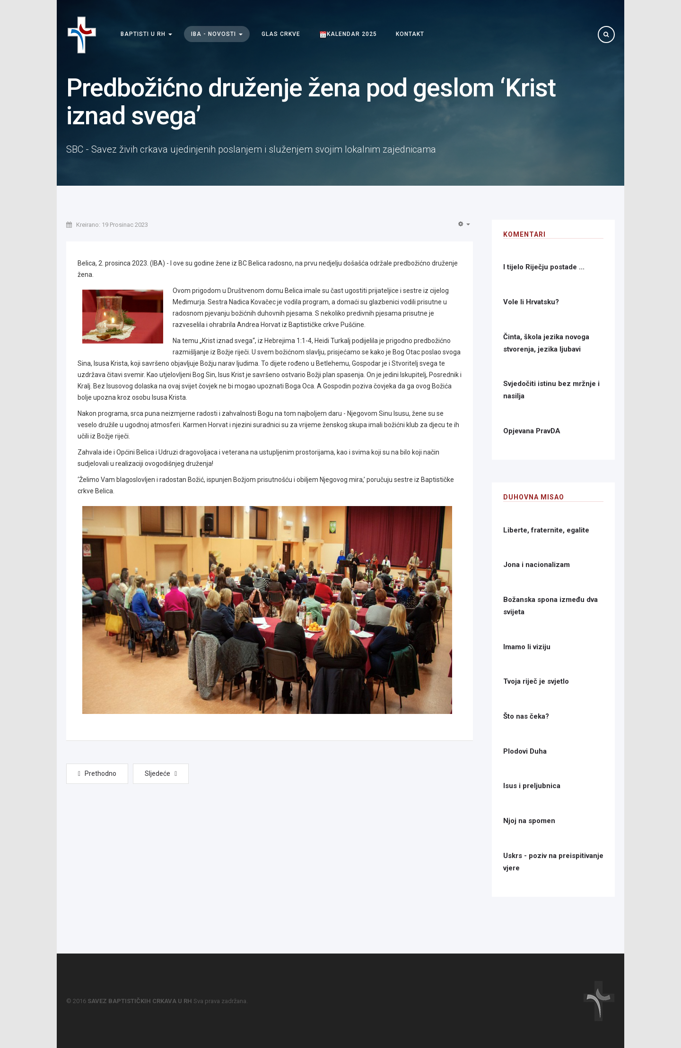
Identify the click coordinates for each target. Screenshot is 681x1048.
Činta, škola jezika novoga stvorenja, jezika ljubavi (546, 343)
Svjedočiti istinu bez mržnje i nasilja (551, 389)
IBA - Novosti (217, 34)
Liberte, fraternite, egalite (546, 530)
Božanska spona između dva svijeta (550, 605)
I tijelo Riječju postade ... (544, 267)
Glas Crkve (281, 34)
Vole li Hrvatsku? (531, 302)
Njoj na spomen (529, 820)
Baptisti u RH (146, 34)
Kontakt (410, 34)
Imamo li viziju (526, 647)
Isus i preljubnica (531, 786)
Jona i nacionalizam (536, 564)
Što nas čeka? (526, 716)
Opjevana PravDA (531, 431)
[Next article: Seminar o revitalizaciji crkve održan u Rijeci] (161, 774)
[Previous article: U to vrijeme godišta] (97, 774)
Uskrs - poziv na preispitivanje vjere (553, 861)
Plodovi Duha (525, 751)
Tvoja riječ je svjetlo (536, 681)
